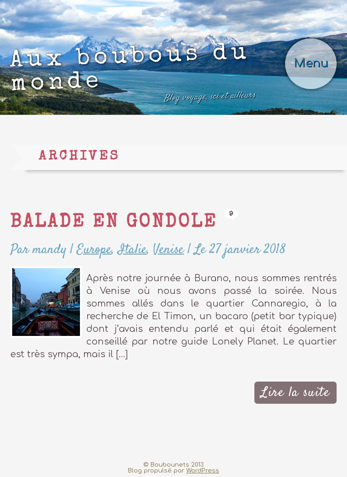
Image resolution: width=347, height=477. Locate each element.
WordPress (202, 470)
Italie (132, 250)
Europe (94, 250)
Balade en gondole (113, 223)
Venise (168, 250)
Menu (311, 63)
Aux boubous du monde (132, 74)
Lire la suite (295, 392)
